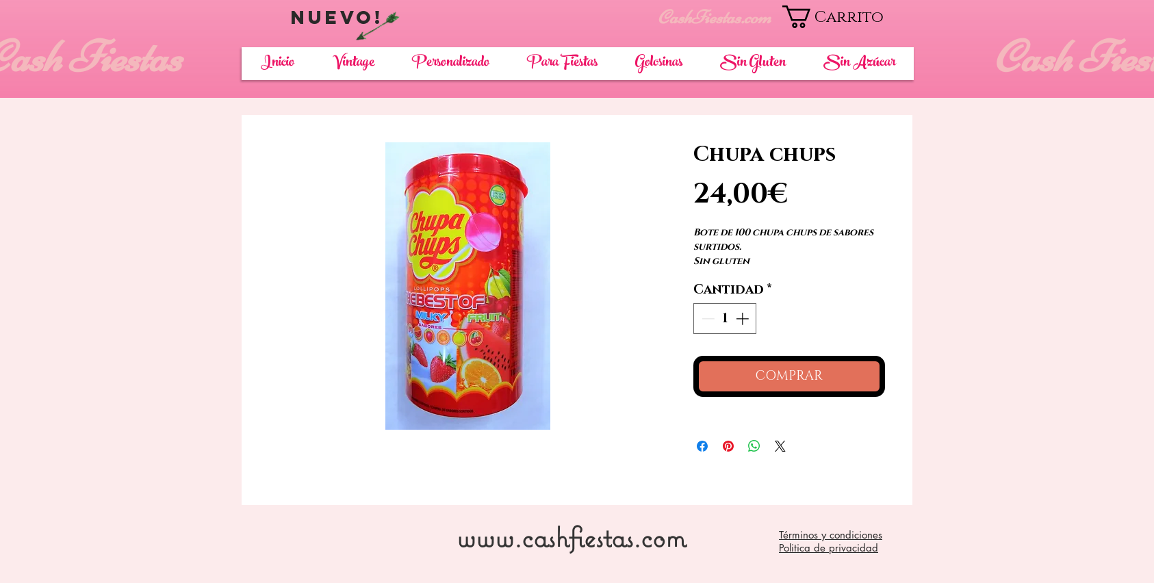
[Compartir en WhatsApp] (754, 446)
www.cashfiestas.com (571, 536)
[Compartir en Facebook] (702, 446)
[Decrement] (706, 318)
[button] (847, 16)
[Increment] (743, 318)
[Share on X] (780, 446)
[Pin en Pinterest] (728, 446)
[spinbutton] (725, 318)
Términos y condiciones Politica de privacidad (830, 541)
